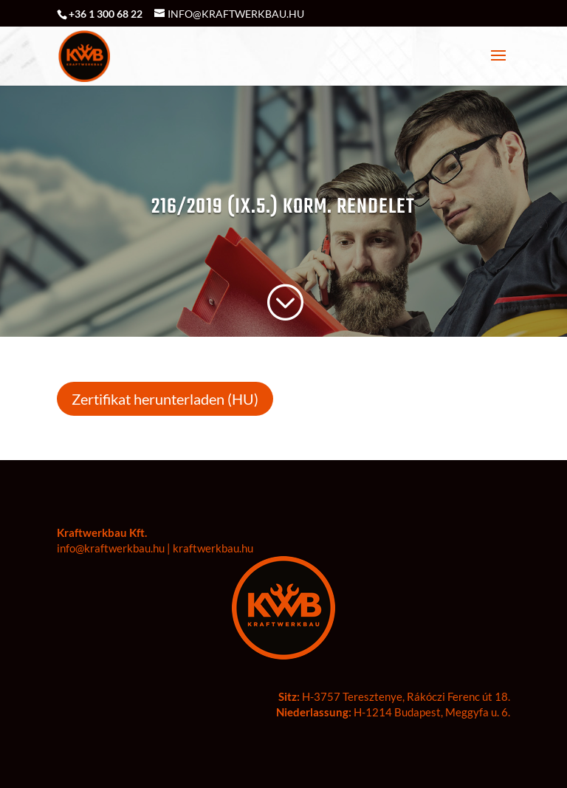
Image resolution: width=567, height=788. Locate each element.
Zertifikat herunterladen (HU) (165, 399)
